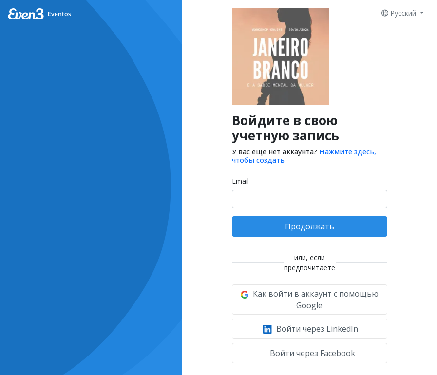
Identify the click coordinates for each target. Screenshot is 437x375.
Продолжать (309, 226)
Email (240, 181)
